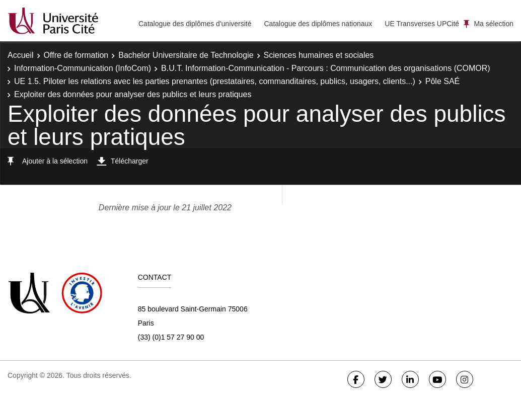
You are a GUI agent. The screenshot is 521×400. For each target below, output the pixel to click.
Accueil (21, 55)
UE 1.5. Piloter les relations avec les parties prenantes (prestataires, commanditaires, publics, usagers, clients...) (214, 81)
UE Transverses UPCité (422, 24)
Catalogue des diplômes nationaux (318, 24)
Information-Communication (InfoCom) (82, 68)
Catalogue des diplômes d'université (194, 24)
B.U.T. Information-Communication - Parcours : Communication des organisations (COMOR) (325, 68)
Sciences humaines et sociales (319, 55)
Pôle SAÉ (442, 81)
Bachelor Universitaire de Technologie (185, 55)
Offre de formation (76, 55)
